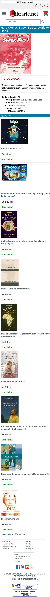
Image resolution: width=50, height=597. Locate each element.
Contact (6, 549)
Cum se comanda (9, 546)
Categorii (29, 549)
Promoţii (29, 546)
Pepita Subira (20, 100)
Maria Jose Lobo (34, 100)
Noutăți (28, 544)
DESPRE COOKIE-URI (35, 574)
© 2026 (25, 579)
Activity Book (20, 105)
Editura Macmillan (22, 102)
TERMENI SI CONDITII (12, 574)
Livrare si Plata (9, 544)
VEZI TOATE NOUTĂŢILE (13, 534)
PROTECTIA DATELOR (24, 576)
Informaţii (18, 559)
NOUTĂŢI (7, 115)
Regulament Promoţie (22, 556)
